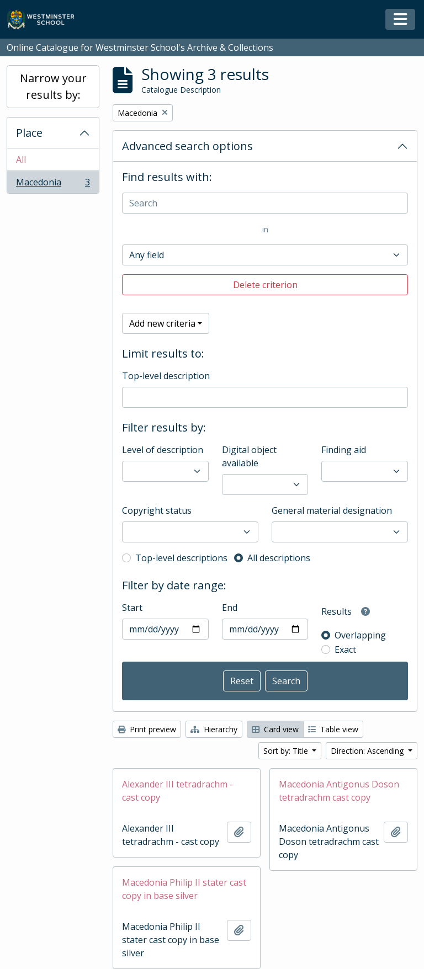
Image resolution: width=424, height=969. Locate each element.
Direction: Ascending (368, 751)
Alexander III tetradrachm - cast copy (177, 790)
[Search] (265, 203)
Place (29, 132)
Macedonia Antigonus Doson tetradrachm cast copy (339, 790)
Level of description (162, 450)
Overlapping (360, 635)
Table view (333, 729)
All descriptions (278, 558)
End (229, 607)
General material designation (332, 510)
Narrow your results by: (53, 86)
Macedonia (52, 184)
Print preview (147, 729)
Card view (275, 729)
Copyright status (157, 510)
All (21, 159)
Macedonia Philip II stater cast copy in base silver (184, 889)
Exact (345, 649)
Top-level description (166, 376)
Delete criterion (265, 285)
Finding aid (343, 450)
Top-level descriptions (181, 558)
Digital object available (249, 456)
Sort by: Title (286, 751)
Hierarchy (213, 729)
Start (132, 607)
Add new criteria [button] (162, 323)
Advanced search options (187, 146)
